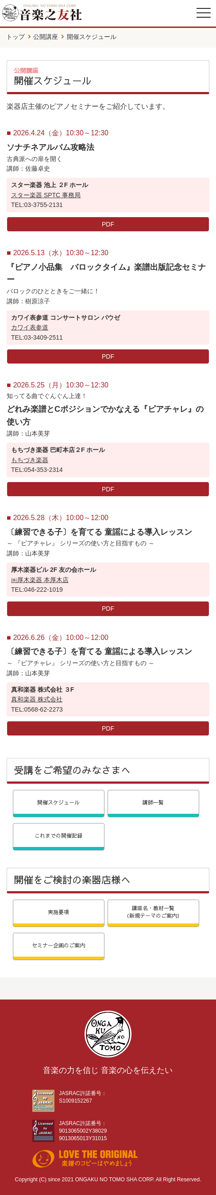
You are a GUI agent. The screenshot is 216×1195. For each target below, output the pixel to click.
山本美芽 (37, 433)
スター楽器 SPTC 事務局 (46, 195)
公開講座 (45, 36)
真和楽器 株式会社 (36, 699)
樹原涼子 (37, 301)
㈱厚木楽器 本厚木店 (40, 579)
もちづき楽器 (29, 459)
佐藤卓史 (37, 168)
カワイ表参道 (29, 327)
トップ (15, 36)
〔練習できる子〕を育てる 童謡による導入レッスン (99, 532)
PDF (108, 224)
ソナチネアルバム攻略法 (50, 147)
